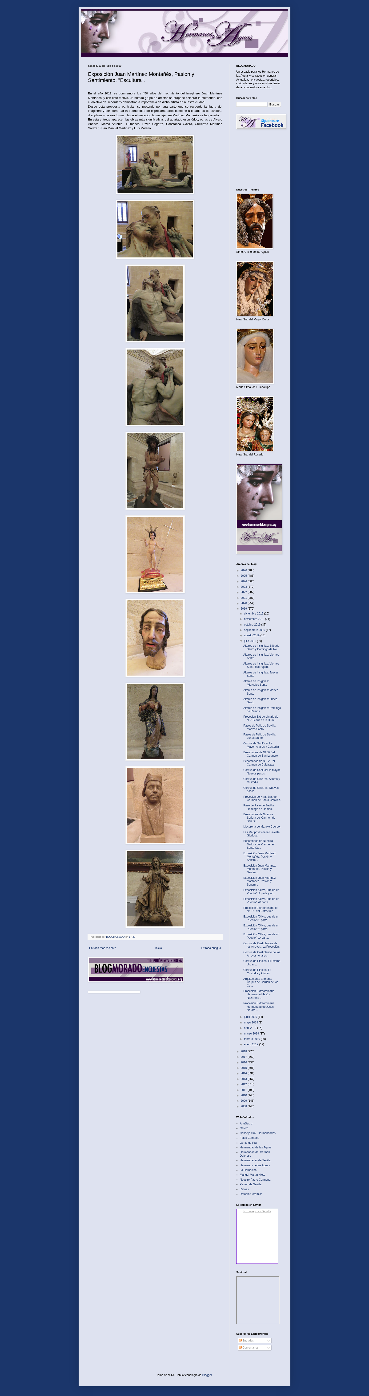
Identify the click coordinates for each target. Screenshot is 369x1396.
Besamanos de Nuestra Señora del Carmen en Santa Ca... (259, 844)
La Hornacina (248, 1170)
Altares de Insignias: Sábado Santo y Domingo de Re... (261, 647)
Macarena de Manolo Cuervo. (262, 826)
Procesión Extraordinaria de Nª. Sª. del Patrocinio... (260, 909)
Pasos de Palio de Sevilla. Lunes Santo (259, 736)
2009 (244, 1100)
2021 (244, 597)
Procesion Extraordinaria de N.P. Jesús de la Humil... (260, 718)
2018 (244, 1051)
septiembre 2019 (255, 630)
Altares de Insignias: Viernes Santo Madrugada (261, 665)
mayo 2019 (251, 1022)
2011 (244, 1090)
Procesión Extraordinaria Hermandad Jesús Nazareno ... (258, 994)
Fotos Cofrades (249, 1137)
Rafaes (244, 1189)
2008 (244, 1106)
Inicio (158, 948)
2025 (244, 575)
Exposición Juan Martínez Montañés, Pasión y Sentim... (259, 857)
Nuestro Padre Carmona (255, 1179)
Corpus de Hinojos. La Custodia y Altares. (257, 971)
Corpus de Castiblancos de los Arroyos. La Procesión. (261, 945)
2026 (244, 570)
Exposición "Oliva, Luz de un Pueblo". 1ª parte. (261, 936)
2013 (244, 1079)
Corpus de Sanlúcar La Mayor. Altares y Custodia (261, 745)
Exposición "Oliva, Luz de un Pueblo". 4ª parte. (261, 900)
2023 (244, 586)
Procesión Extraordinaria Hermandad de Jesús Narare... (258, 1007)
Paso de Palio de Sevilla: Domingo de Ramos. (259, 807)
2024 (244, 581)
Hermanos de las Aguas (255, 1165)
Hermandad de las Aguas (256, 1147)
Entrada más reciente (102, 948)
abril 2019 (250, 1028)
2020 (244, 603)
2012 (244, 1084)
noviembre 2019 (254, 619)
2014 (244, 1073)
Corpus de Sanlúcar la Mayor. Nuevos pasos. (262, 771)
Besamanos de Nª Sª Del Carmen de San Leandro (260, 754)
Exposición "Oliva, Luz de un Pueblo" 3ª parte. (261, 918)
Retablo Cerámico (251, 1194)
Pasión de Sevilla (250, 1184)
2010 (244, 1095)
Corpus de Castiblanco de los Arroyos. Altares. (261, 954)
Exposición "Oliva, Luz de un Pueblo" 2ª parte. (261, 927)
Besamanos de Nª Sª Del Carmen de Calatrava (259, 762)
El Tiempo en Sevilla (257, 1211)
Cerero (244, 1128)
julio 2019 (250, 641)
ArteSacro (246, 1123)
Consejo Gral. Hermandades (258, 1133)
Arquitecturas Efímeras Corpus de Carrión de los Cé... (260, 982)
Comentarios (248, 1347)
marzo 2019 (252, 1033)
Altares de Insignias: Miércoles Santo (256, 683)
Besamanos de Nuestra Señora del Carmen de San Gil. (259, 818)
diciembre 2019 (254, 613)
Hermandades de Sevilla (255, 1160)
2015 (244, 1067)
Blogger (207, 1375)
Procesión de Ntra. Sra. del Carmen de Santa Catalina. (262, 798)
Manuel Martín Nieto (252, 1174)
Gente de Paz (248, 1142)
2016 (244, 1062)
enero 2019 (251, 1044)
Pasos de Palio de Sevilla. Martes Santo (259, 727)
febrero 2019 (252, 1039)
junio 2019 (251, 1017)
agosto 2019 (252, 635)
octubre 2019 (252, 624)
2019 (244, 608)
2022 (244, 592)
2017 (244, 1056)
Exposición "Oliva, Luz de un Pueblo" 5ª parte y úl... (261, 891)
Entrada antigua (211, 948)
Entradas (246, 1340)
